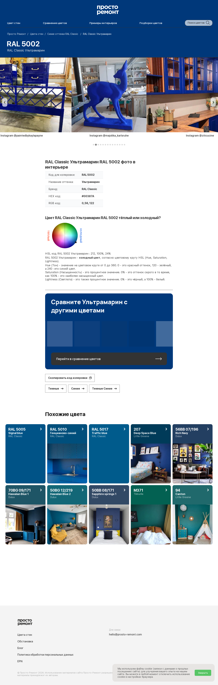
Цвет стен (13, 23)
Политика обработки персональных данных (45, 654)
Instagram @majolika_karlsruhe (109, 135)
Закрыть (203, 672)
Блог (20, 648)
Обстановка (25, 641)
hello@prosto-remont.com (125, 634)
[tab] (93, 144)
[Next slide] (213, 102)
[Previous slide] (4, 102)
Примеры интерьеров (103, 23)
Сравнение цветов (55, 23)
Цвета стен (24, 634)
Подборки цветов (150, 23)
